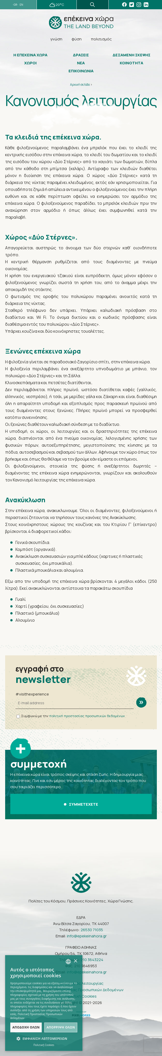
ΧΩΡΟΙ (30, 63)
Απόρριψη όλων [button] (61, 1027)
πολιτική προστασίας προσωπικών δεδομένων (87, 716)
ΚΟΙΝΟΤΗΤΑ (131, 63)
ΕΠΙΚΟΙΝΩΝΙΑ (81, 71)
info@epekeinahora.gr (87, 936)
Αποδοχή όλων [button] (26, 1027)
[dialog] (43, 1003)
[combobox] (68, 961)
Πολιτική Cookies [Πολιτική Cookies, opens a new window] (43, 1045)
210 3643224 (92, 959)
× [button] (75, 961)
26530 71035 (92, 929)
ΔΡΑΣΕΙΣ (81, 55)
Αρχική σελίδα (80, 84)
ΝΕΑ (81, 63)
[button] (43, 1039)
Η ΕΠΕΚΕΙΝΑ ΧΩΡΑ (30, 55)
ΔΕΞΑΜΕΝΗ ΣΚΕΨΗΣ (131, 55)
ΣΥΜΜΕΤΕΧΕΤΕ (81, 804)
